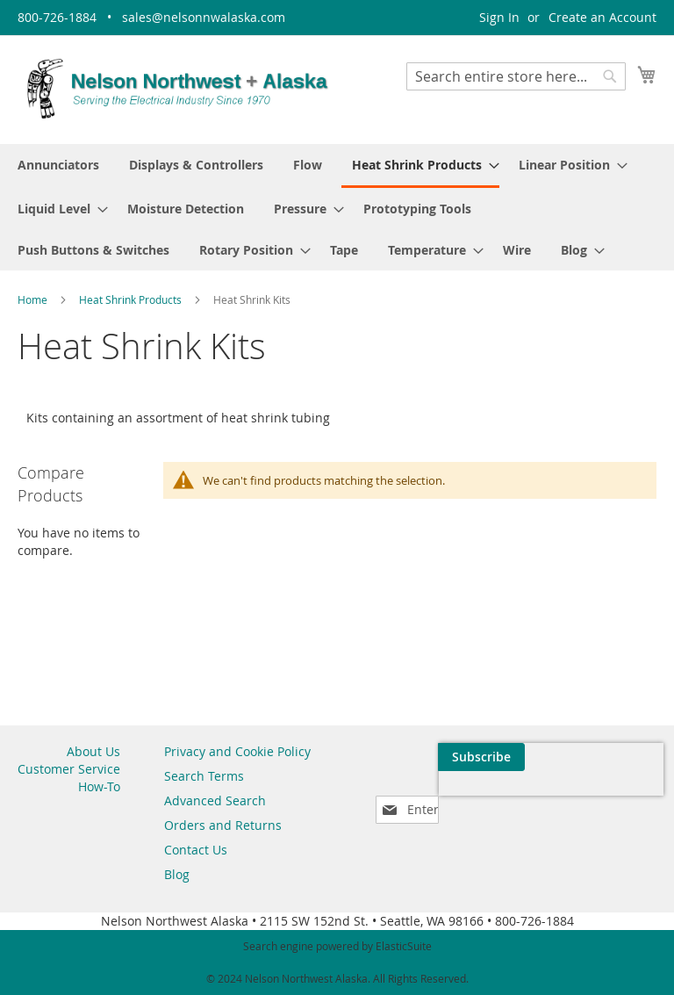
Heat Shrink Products (131, 299)
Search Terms (204, 776)
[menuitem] (58, 164)
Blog (177, 874)
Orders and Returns (223, 825)
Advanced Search (215, 800)
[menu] (337, 207)
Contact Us (195, 849)
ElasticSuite (404, 946)
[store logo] (177, 88)
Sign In (499, 17)
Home (34, 299)
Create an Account (602, 17)
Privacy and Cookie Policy (237, 751)
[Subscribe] (613, 757)
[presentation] (489, 797)
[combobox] (516, 76)
